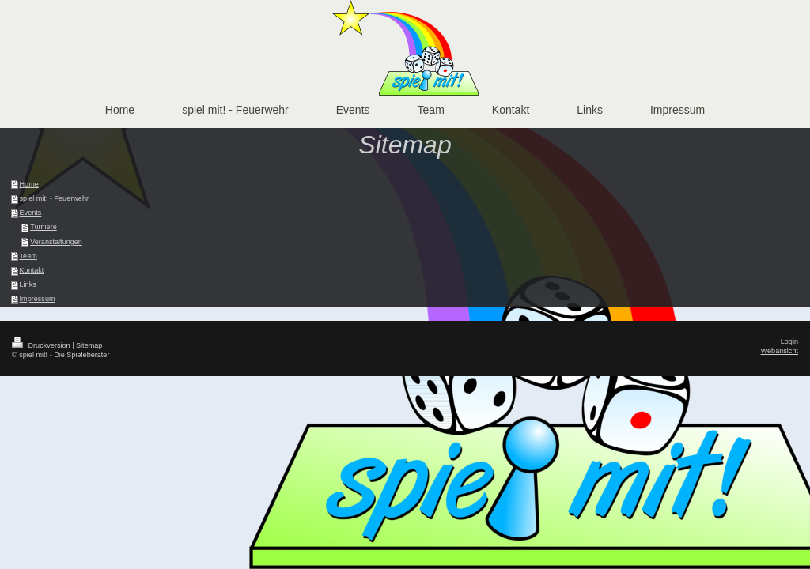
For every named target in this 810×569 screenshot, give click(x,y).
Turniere (43, 227)
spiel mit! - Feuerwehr (54, 198)
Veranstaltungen (56, 242)
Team (28, 256)
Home (29, 184)
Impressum (37, 299)
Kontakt (32, 270)
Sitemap (89, 345)
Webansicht (779, 351)
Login (789, 341)
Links (28, 284)
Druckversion (42, 345)
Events (31, 213)
